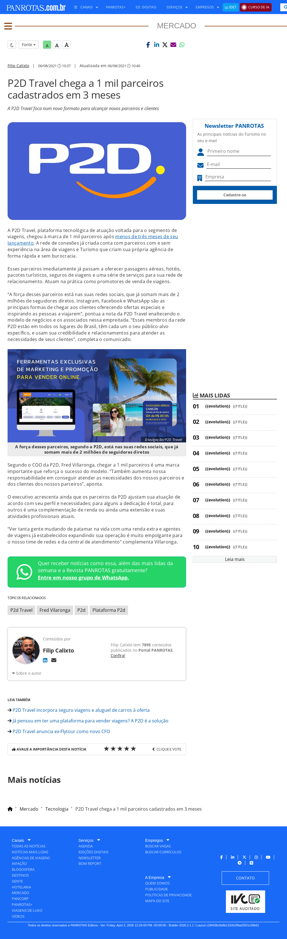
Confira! (118, 655)
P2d (81, 610)
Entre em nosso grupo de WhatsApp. (83, 577)
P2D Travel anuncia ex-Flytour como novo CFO (59, 731)
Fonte (29, 44)
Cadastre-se (234, 194)
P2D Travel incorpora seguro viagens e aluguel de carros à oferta (79, 710)
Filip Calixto (18, 65)
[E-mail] (53, 660)
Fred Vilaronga (55, 610)
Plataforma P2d (108, 610)
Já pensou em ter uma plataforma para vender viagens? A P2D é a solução (88, 721)
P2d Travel (21, 610)
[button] (148, 44)
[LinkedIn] (45, 660)
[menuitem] (84, 7)
